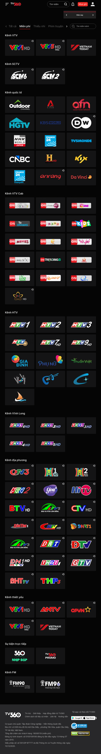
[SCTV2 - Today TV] (50, 76)
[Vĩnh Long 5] (50, 443)
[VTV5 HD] (50, 47)
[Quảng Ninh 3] (19, 472)
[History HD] (50, 159)
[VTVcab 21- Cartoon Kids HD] (81, 223)
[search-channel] (73, 26)
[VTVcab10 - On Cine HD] (81, 205)
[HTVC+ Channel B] (81, 379)
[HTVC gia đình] (19, 361)
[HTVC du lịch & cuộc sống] (19, 397)
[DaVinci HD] (81, 177)
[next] (66, 26)
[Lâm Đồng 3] (19, 544)
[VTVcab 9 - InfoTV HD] (50, 278)
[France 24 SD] (19, 177)
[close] (96, 7)
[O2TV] (81, 278)
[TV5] (81, 141)
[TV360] (50, 656)
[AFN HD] (81, 104)
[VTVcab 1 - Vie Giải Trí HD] (19, 205)
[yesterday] (67, 15)
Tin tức (28, 713)
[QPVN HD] (81, 609)
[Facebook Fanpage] (95, 718)
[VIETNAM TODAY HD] (81, 47)
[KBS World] (50, 122)
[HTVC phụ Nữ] (50, 361)
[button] (14, 27)
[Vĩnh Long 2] (50, 425)
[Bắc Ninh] (19, 508)
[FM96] (50, 684)
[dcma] (80, 734)
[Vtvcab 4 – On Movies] (19, 241)
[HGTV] (19, 122)
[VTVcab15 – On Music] (19, 260)
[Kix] (81, 159)
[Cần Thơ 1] (19, 526)
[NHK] (19, 141)
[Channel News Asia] (50, 104)
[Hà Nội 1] (50, 472)
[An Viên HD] (19, 296)
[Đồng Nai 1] (19, 562)
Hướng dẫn (63, 716)
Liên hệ (53, 716)
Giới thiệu (37, 713)
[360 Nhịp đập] (19, 656)
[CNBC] (19, 159)
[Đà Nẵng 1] (81, 526)
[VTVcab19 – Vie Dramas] (19, 223)
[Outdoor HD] (19, 104)
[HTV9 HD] (81, 342)
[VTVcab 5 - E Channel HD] (50, 241)
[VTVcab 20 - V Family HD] (81, 260)
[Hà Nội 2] (81, 472)
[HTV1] (19, 324)
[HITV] (81, 490)
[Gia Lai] (81, 562)
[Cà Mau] (81, 508)
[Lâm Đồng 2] (50, 508)
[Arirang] (50, 177)
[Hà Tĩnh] (19, 580)
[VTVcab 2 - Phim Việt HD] (50, 205)
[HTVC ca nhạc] (50, 379)
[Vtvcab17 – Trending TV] (50, 260)
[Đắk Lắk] (50, 544)
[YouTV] (50, 490)
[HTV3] (81, 324)
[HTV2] (50, 324)
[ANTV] (50, 609)
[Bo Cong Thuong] (79, 726)
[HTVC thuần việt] (81, 361)
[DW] (81, 122)
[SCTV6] (19, 76)
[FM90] (19, 684)
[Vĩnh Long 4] (19, 443)
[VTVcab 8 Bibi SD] (50, 223)
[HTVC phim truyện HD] (19, 379)
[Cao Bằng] (50, 526)
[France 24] (50, 141)
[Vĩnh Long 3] (81, 425)
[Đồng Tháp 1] (50, 562)
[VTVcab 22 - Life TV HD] (19, 278)
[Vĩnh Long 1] (19, 425)
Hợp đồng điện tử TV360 (53, 713)
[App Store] (87, 718)
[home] (16, 4)
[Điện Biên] (81, 544)
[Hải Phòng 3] (50, 580)
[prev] (6, 26)
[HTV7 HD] (50, 342)
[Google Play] (76, 718)
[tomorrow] (93, 15)
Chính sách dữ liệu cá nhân (36, 716)
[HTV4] (19, 342)
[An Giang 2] (19, 490)
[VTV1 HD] (19, 47)
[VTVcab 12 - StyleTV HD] (81, 241)
